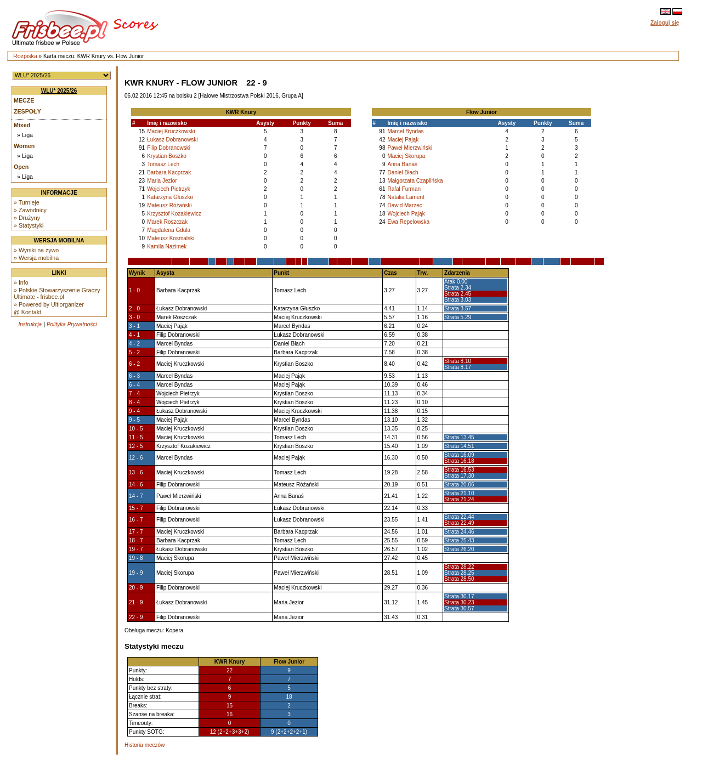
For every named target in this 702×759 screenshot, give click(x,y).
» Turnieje (26, 202)
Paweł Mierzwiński (409, 148)
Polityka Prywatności (72, 324)
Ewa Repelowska (408, 222)
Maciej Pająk (402, 140)
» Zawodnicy (30, 210)
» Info (21, 282)
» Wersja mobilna (36, 257)
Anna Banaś (402, 164)
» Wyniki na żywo (36, 250)
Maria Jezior (162, 181)
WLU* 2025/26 (59, 91)
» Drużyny (27, 217)
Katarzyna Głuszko (170, 197)
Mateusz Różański (169, 205)
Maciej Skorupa (406, 156)
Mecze (24, 100)
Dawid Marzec (404, 205)
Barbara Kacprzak (169, 172)
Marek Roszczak (167, 222)
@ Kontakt (27, 312)
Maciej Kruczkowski (171, 131)
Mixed (22, 125)
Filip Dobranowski (168, 148)
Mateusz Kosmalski (170, 238)
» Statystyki (28, 225)
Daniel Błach (402, 172)
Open (21, 166)
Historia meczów (144, 745)
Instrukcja (30, 324)
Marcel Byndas (405, 131)
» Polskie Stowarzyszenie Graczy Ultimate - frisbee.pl (57, 293)
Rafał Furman (404, 189)
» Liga (25, 135)
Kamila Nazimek (166, 246)
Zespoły (27, 111)
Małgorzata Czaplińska (415, 181)
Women (24, 146)
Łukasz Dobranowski (172, 140)
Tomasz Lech (163, 164)
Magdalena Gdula (168, 230)
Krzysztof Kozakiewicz (174, 214)
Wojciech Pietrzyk (168, 189)
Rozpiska (25, 56)
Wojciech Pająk (405, 214)
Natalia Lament (405, 197)
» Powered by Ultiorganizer (49, 304)
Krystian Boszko (166, 156)
